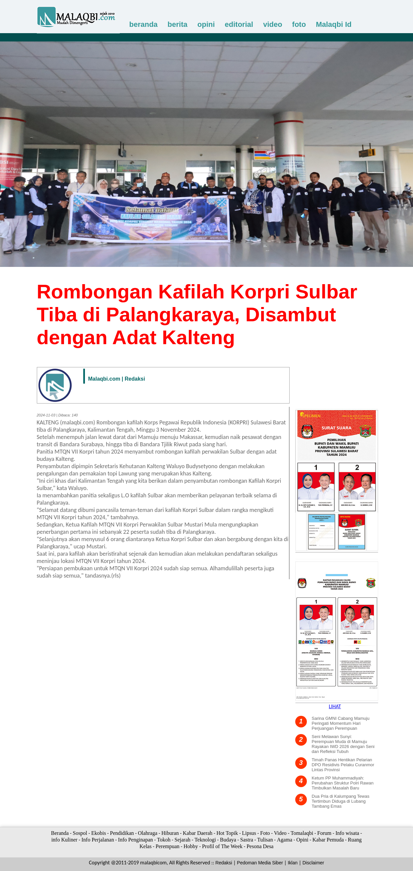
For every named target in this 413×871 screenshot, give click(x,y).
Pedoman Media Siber (260, 862)
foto (299, 24)
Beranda (60, 833)
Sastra (246, 839)
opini (206, 24)
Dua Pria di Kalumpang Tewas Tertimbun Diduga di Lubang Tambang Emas (341, 801)
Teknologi (205, 839)
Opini (302, 839)
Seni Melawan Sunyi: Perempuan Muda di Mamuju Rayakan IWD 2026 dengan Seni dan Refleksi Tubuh (343, 744)
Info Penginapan (135, 839)
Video (280, 833)
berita (177, 24)
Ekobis (98, 833)
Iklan (293, 862)
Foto (265, 833)
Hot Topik (227, 833)
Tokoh (164, 839)
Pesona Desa (259, 846)
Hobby (190, 846)
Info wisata (347, 833)
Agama (284, 839)
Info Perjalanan (97, 839)
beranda (143, 24)
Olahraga (148, 833)
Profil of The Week (222, 846)
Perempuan (167, 846)
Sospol (80, 833)
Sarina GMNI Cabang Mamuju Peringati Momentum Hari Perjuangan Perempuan (341, 723)
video (272, 24)
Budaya (228, 839)
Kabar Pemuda (328, 839)
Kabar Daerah (197, 833)
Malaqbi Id (334, 24)
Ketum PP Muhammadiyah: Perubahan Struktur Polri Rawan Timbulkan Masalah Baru (343, 783)
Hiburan (169, 833)
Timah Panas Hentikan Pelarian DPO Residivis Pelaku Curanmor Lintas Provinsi (343, 764)
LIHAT (335, 706)
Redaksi (223, 862)
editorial (239, 24)
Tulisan (265, 839)
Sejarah (182, 839)
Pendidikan (122, 833)
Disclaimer (313, 862)
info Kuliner (64, 839)
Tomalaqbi (302, 833)
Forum (324, 833)
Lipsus (249, 833)
